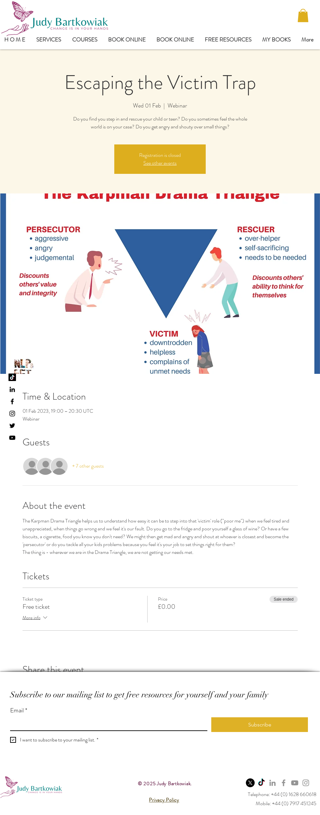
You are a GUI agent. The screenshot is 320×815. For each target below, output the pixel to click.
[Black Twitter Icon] (12, 425)
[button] (303, 15)
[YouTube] (12, 437)
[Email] (106, 723)
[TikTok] (12, 377)
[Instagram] (305, 782)
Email (18, 710)
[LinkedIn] (12, 389)
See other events (160, 163)
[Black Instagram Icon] (12, 413)
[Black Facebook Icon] (12, 401)
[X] (250, 782)
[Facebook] (283, 782)
